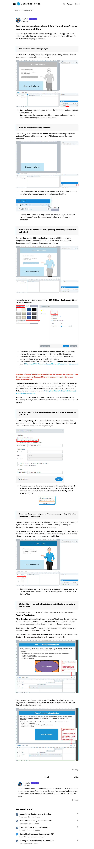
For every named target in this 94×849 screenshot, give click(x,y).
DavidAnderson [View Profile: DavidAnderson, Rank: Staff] (34, 817)
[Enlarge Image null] (47, 83)
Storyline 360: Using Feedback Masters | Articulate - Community (51, 364)
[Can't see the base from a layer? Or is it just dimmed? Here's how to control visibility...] (26, 785)
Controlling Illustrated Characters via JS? (36, 834)
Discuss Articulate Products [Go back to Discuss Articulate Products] (23, 10)
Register (70, 4)
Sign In (77, 4)
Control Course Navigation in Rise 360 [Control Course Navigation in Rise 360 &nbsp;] (35, 821)
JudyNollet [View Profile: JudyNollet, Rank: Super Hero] (25, 19)
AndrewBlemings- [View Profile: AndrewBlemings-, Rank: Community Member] (37, 837)
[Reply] (75, 769)
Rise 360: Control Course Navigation (34, 827)
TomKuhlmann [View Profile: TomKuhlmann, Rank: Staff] (33, 823)
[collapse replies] (14, 783)
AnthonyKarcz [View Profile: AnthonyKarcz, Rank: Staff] (34, 830)
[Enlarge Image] (47, 500)
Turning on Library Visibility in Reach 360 (36, 841)
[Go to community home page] (28, 4)
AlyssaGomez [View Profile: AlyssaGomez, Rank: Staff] (33, 843)
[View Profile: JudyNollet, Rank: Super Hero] (18, 20)
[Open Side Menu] (14, 3)
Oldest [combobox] (77, 777)
